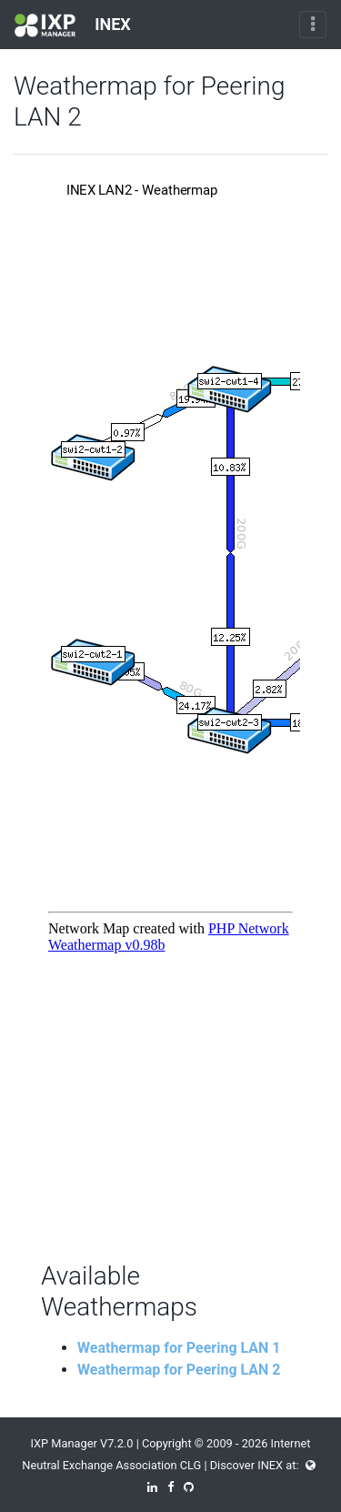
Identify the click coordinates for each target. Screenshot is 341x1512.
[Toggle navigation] (312, 24)
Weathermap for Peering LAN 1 (179, 1347)
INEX (73, 25)
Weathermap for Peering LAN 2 (179, 1369)
